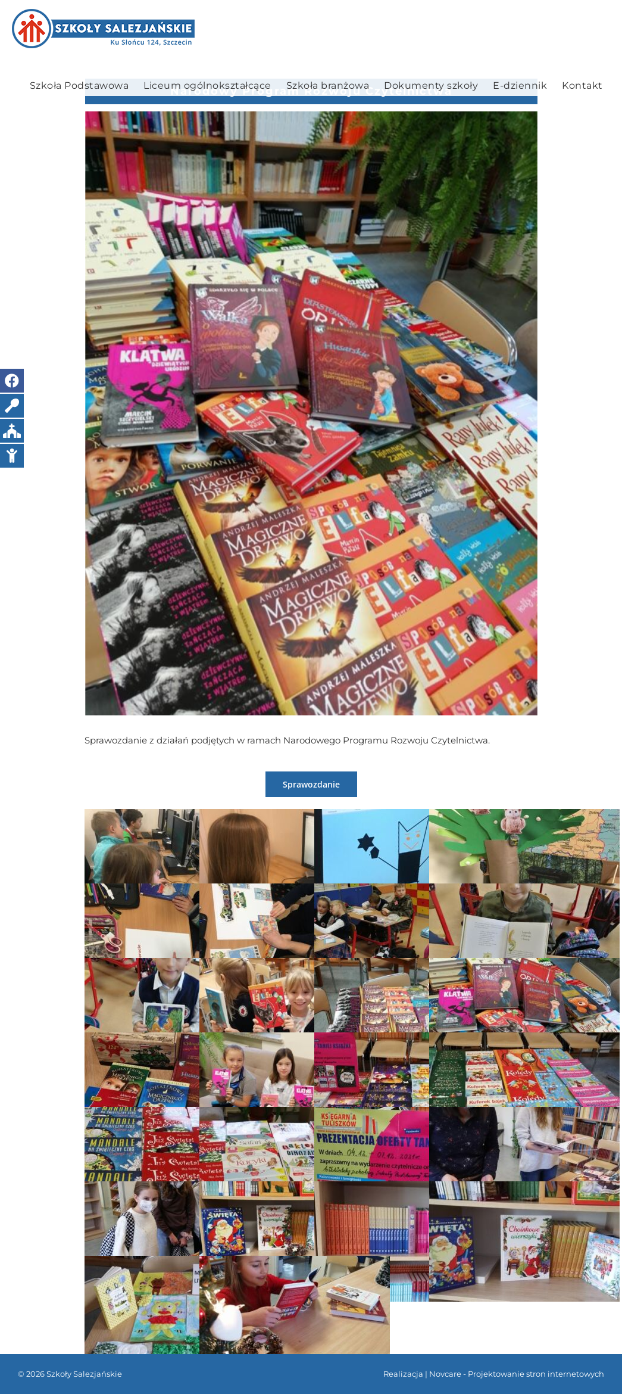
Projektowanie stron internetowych (536, 1374)
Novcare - (448, 1374)
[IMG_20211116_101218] (311, 413)
